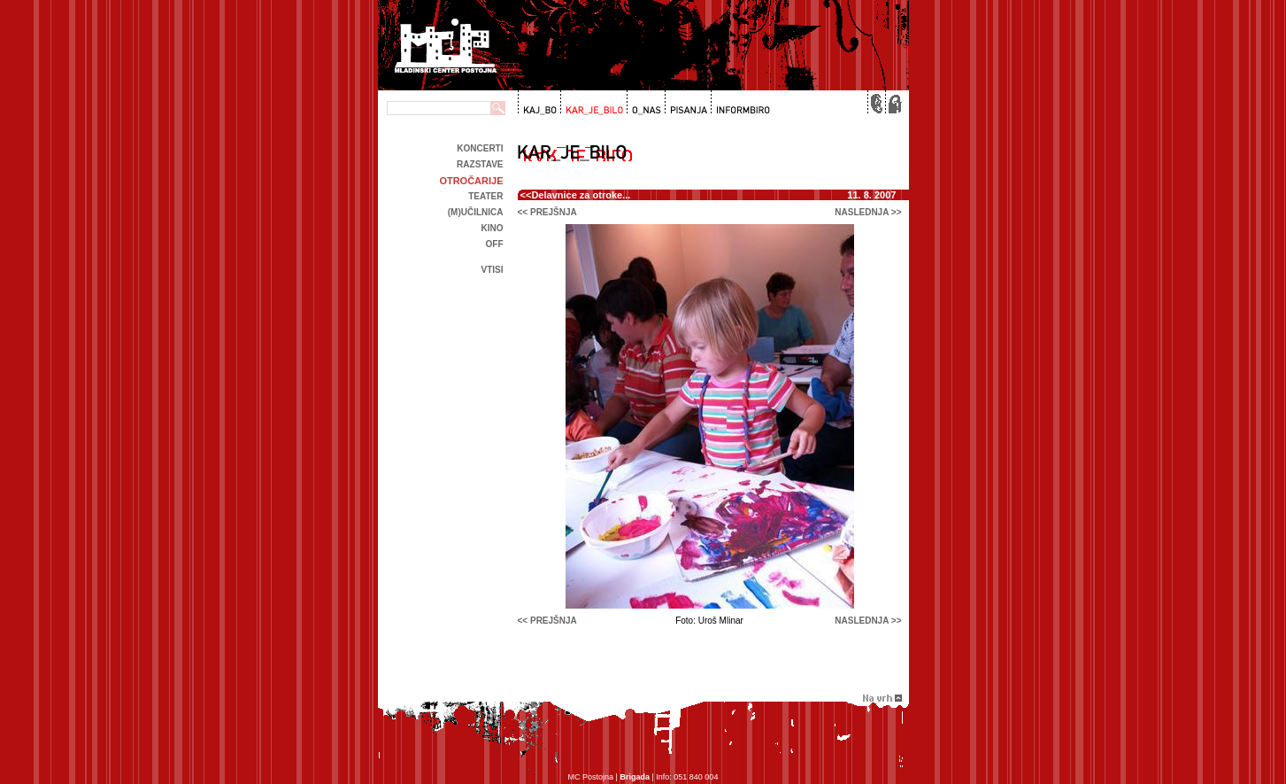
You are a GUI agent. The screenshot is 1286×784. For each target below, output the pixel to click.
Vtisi (492, 270)
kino (492, 228)
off (495, 244)
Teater (485, 196)
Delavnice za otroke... (580, 195)
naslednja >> (868, 212)
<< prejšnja (547, 212)
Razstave (480, 164)
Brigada (635, 776)
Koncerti (480, 148)
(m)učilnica (476, 212)
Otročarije (471, 180)
